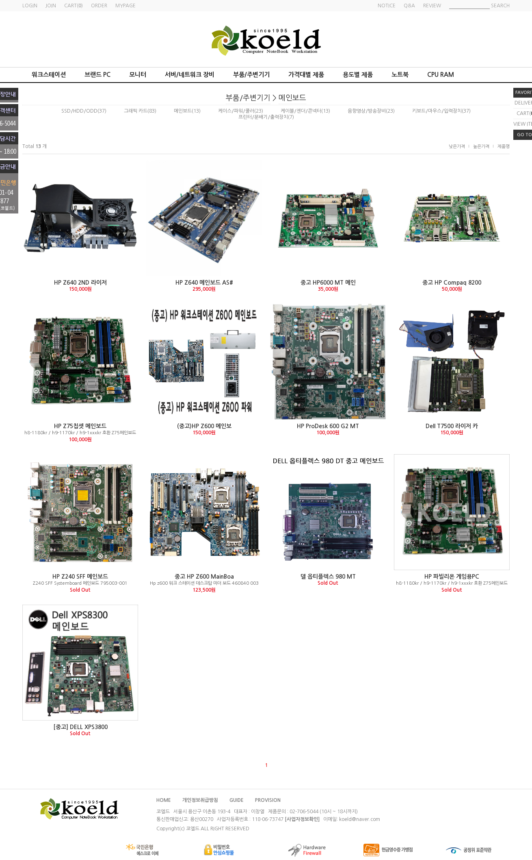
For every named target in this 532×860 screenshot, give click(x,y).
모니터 (137, 75)
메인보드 (292, 98)
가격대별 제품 (306, 75)
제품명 (503, 146)
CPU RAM (440, 75)
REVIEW (432, 5)
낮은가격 (457, 146)
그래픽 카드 (135, 111)
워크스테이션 (49, 75)
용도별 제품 (358, 75)
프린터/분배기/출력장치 (263, 117)
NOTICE (387, 5)
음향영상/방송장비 (367, 111)
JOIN (50, 5)
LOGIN (29, 5)
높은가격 (481, 146)
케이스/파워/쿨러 (236, 111)
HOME (163, 800)
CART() (73, 5)
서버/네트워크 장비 (189, 75)
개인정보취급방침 (200, 800)
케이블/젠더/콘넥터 (301, 111)
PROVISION (268, 800)
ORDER (99, 5)
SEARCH (500, 5)
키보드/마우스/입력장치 (437, 111)
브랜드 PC (97, 75)
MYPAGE (125, 5)
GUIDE (236, 800)
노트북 (400, 75)
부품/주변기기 (251, 75)
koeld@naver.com (359, 819)
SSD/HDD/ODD (79, 111)
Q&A (409, 5)
